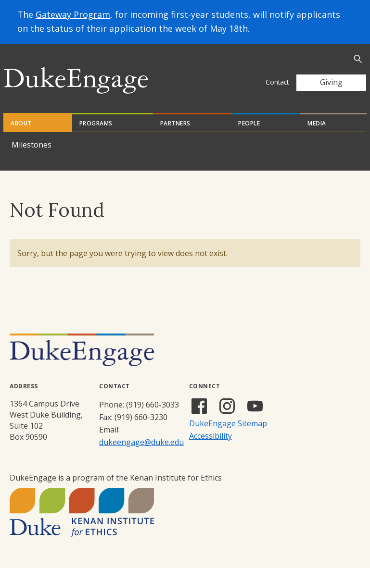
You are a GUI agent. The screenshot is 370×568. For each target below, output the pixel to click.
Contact (277, 81)
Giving (331, 82)
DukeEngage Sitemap (228, 423)
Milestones (31, 144)
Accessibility (210, 436)
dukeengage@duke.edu (141, 442)
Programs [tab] (96, 123)
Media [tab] (316, 123)
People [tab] (249, 123)
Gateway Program (73, 14)
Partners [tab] (175, 123)
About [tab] (21, 123)
